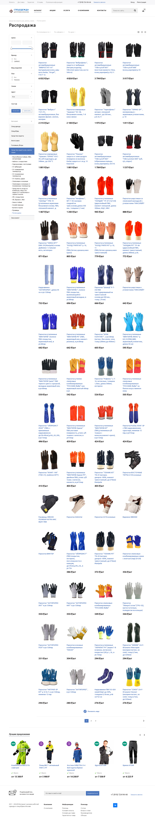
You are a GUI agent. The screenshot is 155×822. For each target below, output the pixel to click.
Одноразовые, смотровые (21, 164)
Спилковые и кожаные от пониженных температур (21, 185)
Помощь (84, 804)
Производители (86, 813)
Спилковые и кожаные (20, 181)
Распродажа (16, 213)
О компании (48, 808)
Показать (16, 111)
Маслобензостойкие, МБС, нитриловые (21, 158)
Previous (140, 735)
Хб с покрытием (18, 197)
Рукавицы (15, 210)
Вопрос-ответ (86, 810)
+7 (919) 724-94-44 (84, 2)
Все (15, 59)
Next (144, 735)
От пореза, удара (18, 178)
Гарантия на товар (68, 815)
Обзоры (84, 815)
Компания (48, 804)
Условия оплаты (68, 810)
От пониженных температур (18, 175)
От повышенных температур (18, 170)
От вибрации (17, 167)
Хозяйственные (17, 205)
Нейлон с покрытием (19, 161)
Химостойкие (17, 202)
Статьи (83, 808)
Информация (67, 804)
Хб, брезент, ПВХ (18, 199)
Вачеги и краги (17, 207)
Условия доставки (68, 813)
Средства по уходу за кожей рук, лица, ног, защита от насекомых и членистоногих (20, 191)
